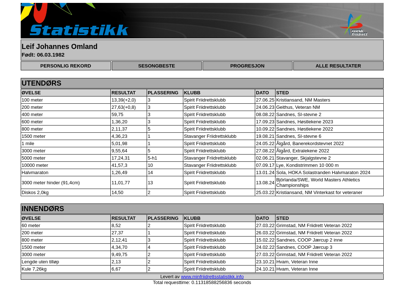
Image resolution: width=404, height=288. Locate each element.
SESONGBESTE (156, 66)
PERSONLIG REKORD (65, 66)
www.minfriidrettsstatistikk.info (212, 276)
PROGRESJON (247, 66)
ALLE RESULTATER (338, 66)
